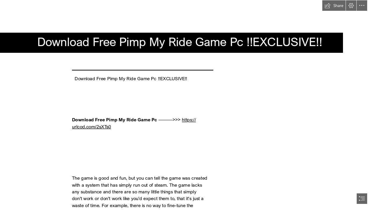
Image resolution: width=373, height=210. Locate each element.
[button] (334, 5)
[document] (186, 105)
